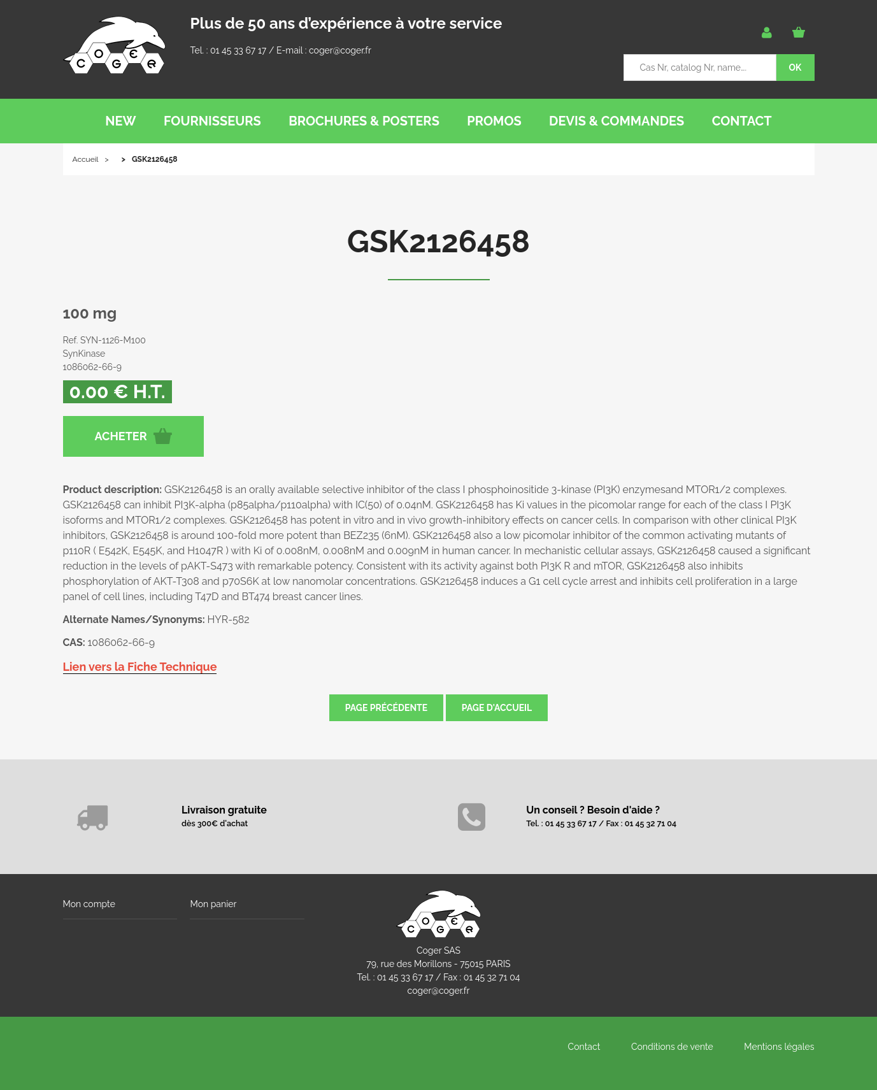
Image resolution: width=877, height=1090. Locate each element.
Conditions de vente (672, 1047)
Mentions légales (779, 1047)
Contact (584, 1047)
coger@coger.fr (340, 50)
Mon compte (89, 904)
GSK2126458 (438, 241)
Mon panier (213, 904)
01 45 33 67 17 (238, 50)
